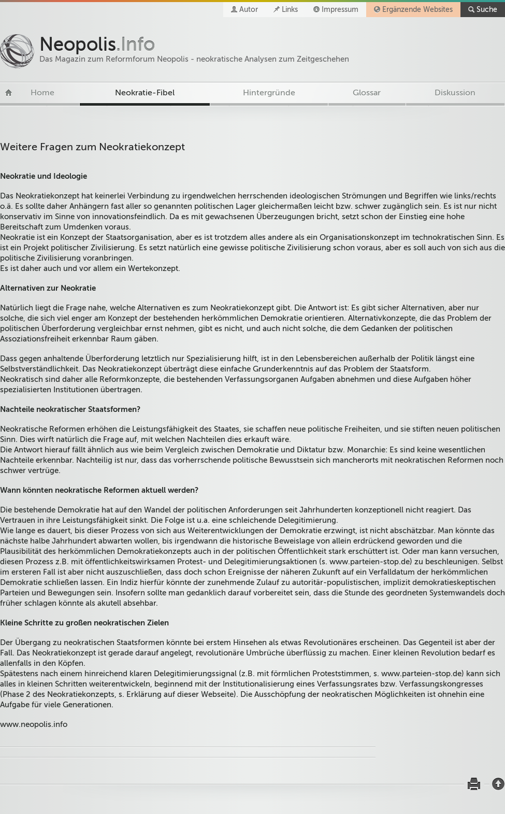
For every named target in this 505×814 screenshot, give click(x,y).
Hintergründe (269, 92)
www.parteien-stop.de (369, 562)
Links (290, 9)
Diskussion (455, 92)
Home (42, 92)
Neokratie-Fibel (145, 92)
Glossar (367, 92)
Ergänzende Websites (417, 9)
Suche (487, 9)
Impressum (340, 9)
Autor (248, 9)
